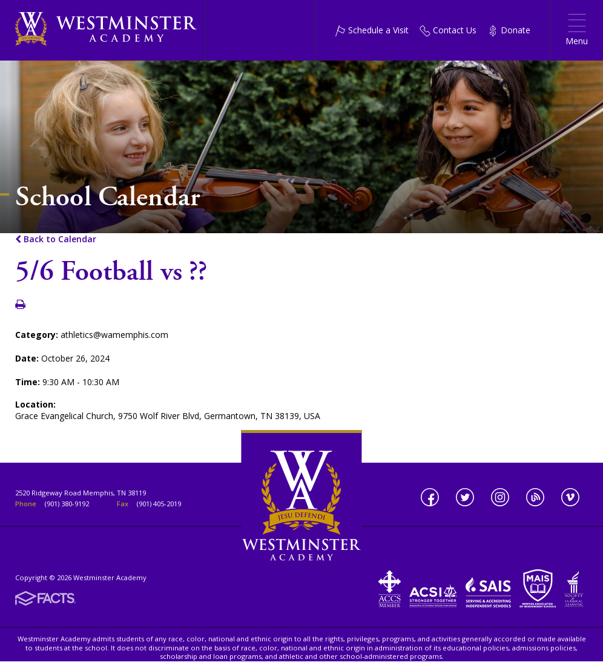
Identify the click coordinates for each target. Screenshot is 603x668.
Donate (508, 30)
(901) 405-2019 (159, 503)
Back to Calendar (55, 239)
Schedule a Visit (372, 30)
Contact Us (448, 30)
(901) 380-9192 (67, 503)
